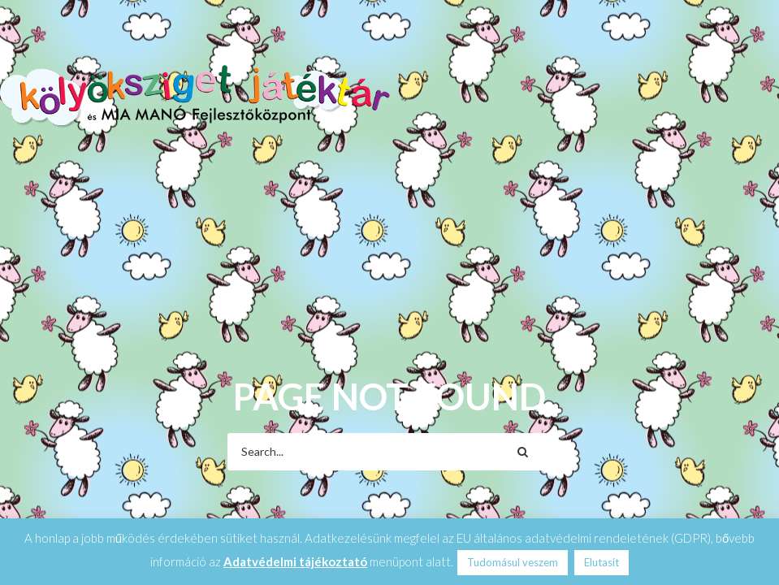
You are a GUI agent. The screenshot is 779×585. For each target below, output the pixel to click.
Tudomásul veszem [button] (512, 562)
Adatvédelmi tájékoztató (295, 561)
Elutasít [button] (601, 562)
